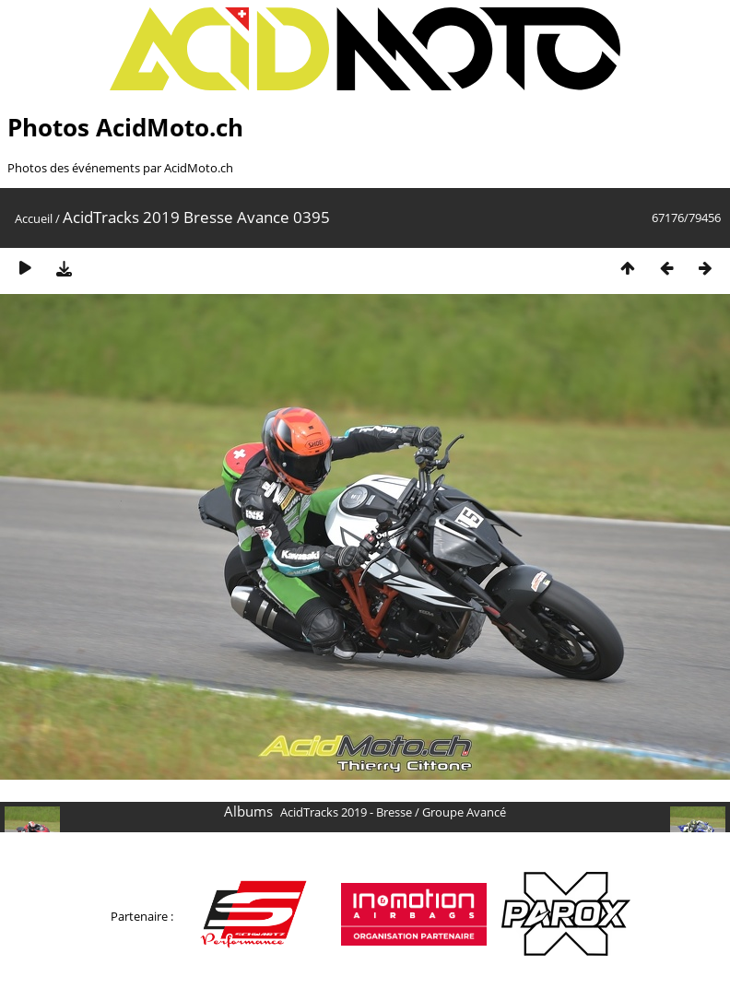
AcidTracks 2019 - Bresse (346, 812)
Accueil (34, 218)
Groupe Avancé (464, 812)
